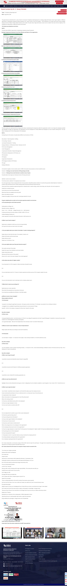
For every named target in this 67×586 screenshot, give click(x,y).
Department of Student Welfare (44, 550)
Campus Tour (27, 550)
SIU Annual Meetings (29, 563)
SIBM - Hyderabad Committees (44, 552)
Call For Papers (59, 3)
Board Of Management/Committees (44, 548)
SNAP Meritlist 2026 (59, 1)
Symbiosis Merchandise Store (61, 13)
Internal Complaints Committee (30, 552)
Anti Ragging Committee (29, 548)
